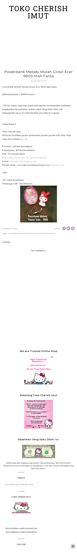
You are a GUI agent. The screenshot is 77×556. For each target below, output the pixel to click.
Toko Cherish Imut (38, 13)
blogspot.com (57, 165)
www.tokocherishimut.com (23, 161)
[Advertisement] (38, 47)
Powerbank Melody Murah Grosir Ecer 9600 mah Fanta (31, 233)
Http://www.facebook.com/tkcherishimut (23, 157)
